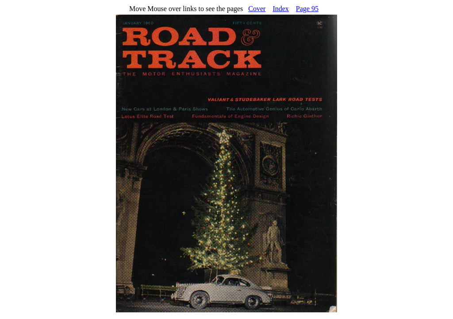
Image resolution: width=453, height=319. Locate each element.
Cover (256, 8)
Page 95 (307, 8)
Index (280, 8)
